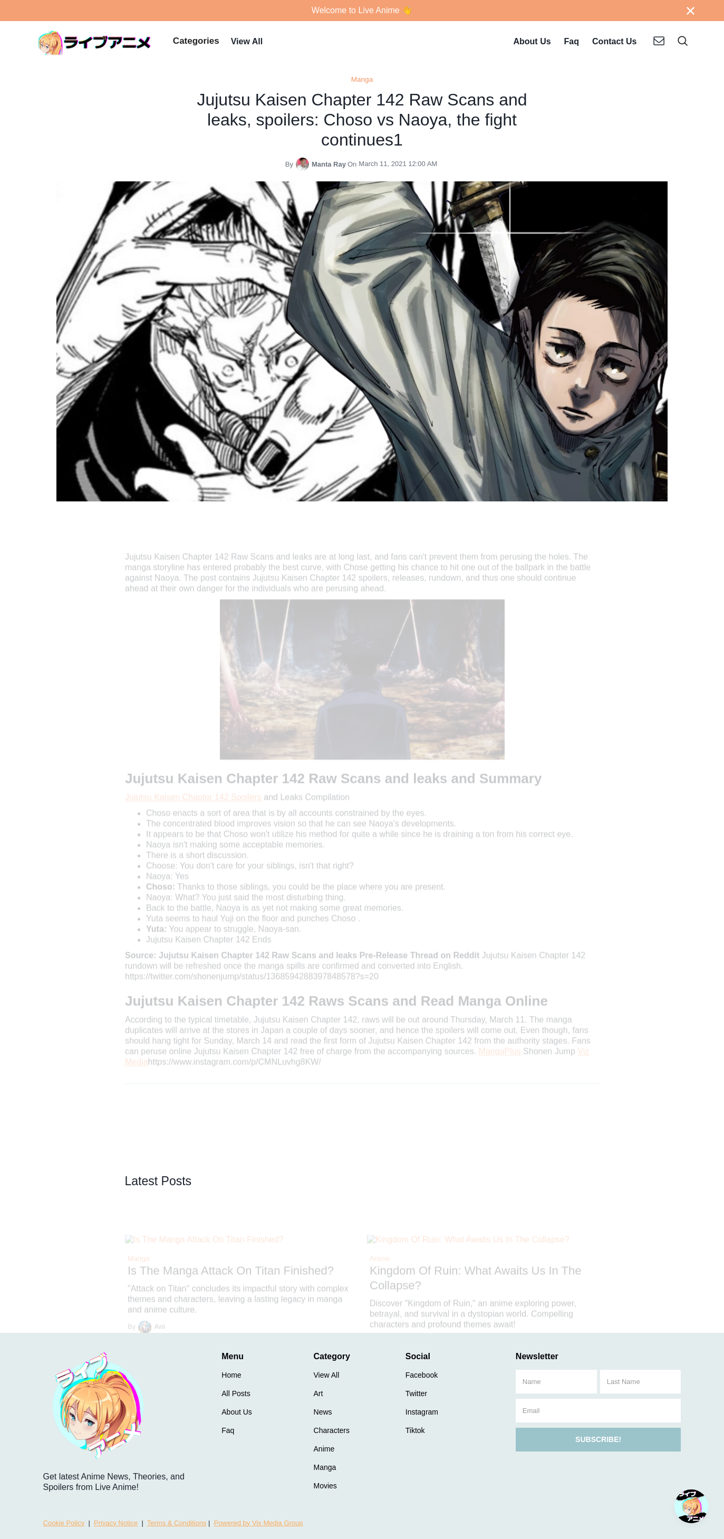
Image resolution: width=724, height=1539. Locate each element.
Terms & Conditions (177, 1523)
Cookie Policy (64, 1523)
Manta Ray (329, 164)
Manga (362, 79)
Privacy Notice (116, 1523)
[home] (94, 42)
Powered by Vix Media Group (258, 1523)
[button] (196, 42)
